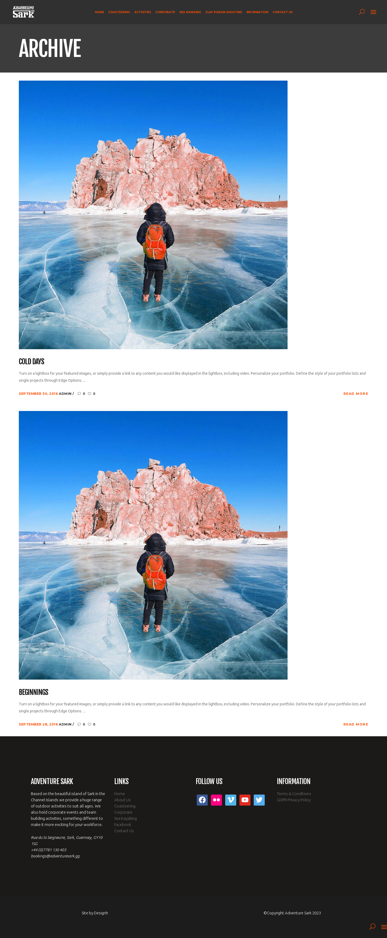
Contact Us (124, 830)
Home (119, 793)
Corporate (123, 812)
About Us (122, 800)
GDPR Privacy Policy (294, 800)
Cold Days (31, 362)
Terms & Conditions (294, 793)
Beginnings (33, 692)
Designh (101, 913)
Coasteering (124, 806)
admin (66, 394)
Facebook (122, 824)
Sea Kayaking (125, 818)
